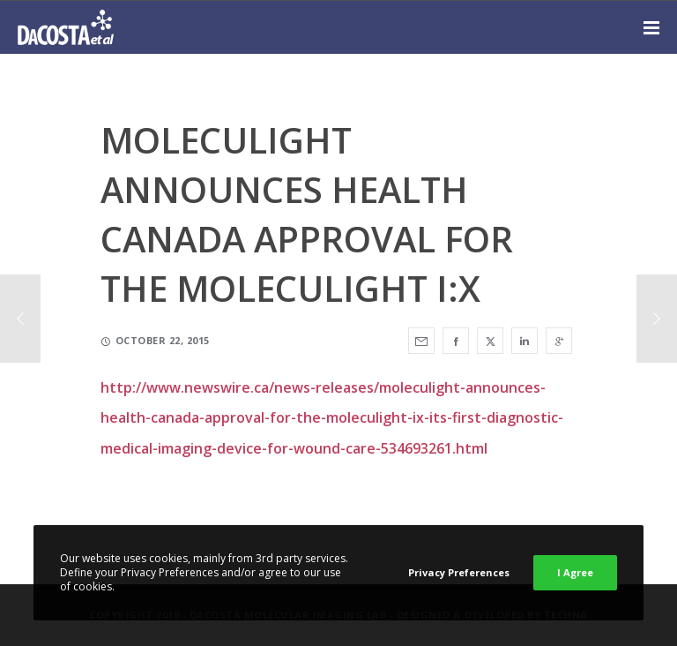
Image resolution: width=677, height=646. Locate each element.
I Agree (575, 572)
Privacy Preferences (459, 572)
